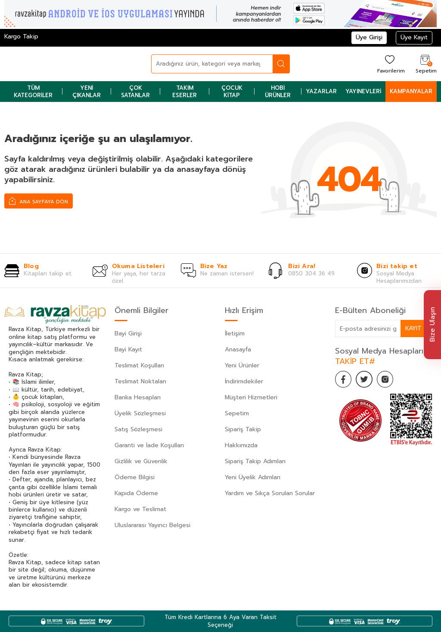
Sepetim (237, 413)
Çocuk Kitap (231, 91)
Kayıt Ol (418, 328)
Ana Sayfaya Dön (38, 201)
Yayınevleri (363, 91)
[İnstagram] (386, 379)
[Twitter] (365, 379)
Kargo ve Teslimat (140, 509)
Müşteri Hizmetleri (251, 397)
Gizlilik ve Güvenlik (141, 461)
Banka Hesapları (138, 397)
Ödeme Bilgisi (135, 477)
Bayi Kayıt (128, 349)
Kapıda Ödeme (136, 493)
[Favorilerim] (390, 63)
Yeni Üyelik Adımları (252, 477)
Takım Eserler (184, 91)
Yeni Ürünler (242, 365)
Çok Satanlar (135, 91)
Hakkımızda (241, 445)
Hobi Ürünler (278, 91)
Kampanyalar (411, 91)
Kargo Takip (21, 36)
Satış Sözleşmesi (138, 429)
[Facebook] (343, 379)
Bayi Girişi (128, 333)
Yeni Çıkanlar (86, 91)
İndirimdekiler (244, 381)
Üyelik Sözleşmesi (140, 413)
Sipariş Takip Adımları (255, 461)
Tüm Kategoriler (33, 91)
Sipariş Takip (243, 429)
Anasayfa (238, 349)
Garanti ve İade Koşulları (149, 445)
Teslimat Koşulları (139, 365)
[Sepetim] (425, 63)
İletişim (235, 333)
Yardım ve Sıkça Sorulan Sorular (270, 493)
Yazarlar (321, 91)
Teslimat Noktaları (140, 381)
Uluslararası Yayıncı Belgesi (152, 525)
